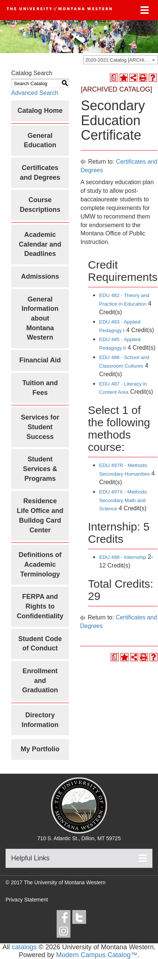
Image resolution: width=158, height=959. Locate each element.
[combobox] (120, 59)
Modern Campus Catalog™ (96, 955)
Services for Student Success (40, 427)
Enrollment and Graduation (40, 680)
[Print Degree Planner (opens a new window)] (114, 78)
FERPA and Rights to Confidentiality (40, 606)
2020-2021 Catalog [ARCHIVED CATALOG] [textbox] (121, 60)
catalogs (24, 947)
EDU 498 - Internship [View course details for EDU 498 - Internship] (122, 557)
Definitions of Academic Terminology (40, 564)
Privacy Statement (27, 900)
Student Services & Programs (40, 468)
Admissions (40, 276)
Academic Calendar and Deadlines (40, 244)
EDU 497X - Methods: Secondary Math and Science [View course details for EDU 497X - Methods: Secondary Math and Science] (123, 500)
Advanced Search (34, 93)
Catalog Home (40, 110)
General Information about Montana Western (40, 318)
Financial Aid (40, 360)
